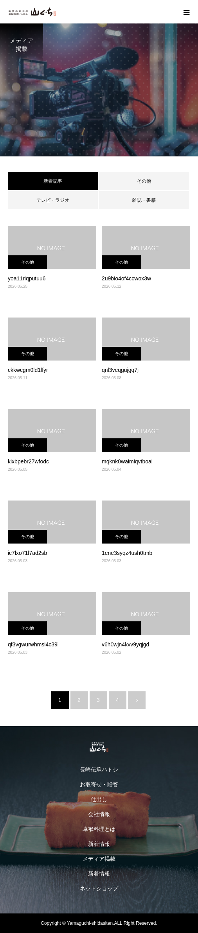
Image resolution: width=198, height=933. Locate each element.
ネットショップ (99, 888)
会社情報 (99, 814)
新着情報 (99, 844)
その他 (144, 181)
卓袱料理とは (99, 829)
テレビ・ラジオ (52, 200)
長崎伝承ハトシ (99, 769)
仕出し (99, 799)
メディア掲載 (99, 859)
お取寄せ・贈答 (99, 784)
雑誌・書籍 (144, 200)
